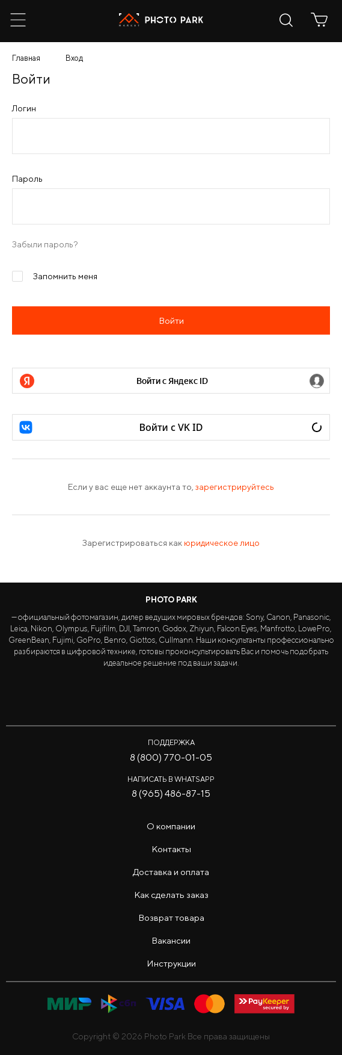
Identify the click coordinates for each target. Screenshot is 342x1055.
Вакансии (171, 940)
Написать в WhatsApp (171, 779)
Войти (171, 320)
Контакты (171, 849)
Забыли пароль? (45, 244)
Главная (26, 58)
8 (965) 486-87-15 (171, 793)
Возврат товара (171, 917)
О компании (171, 826)
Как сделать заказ (171, 894)
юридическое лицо (222, 543)
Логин (24, 108)
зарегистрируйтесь (234, 487)
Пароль (27, 179)
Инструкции (171, 963)
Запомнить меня (54, 274)
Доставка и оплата (171, 872)
